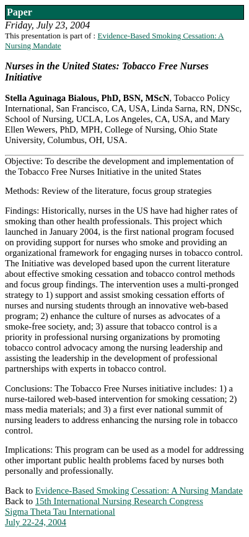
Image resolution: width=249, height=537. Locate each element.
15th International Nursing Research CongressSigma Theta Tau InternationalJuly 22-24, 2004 (104, 511)
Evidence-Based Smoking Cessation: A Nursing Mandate (139, 491)
